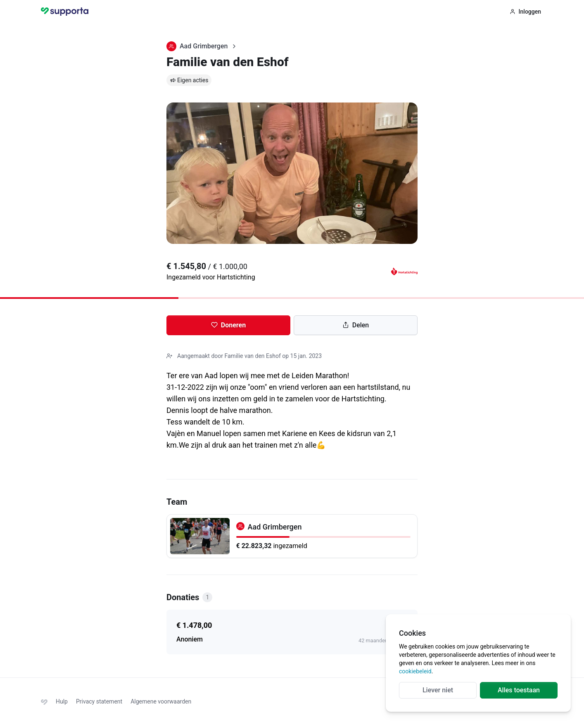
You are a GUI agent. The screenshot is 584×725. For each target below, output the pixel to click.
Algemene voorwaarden (161, 701)
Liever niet (438, 690)
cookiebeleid (415, 671)
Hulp (62, 701)
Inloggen (525, 11)
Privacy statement (99, 701)
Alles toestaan (519, 690)
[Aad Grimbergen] (292, 536)
